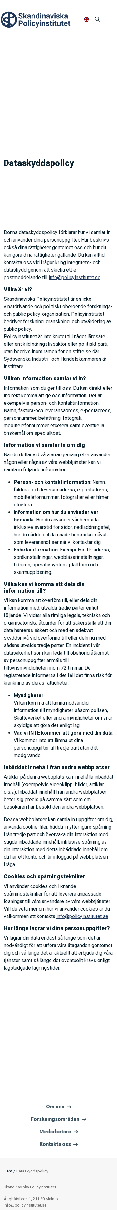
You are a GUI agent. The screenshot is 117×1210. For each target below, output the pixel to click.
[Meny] (109, 19)
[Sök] (97, 19)
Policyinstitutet (36, 20)
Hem (8, 1171)
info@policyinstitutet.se (74, 277)
